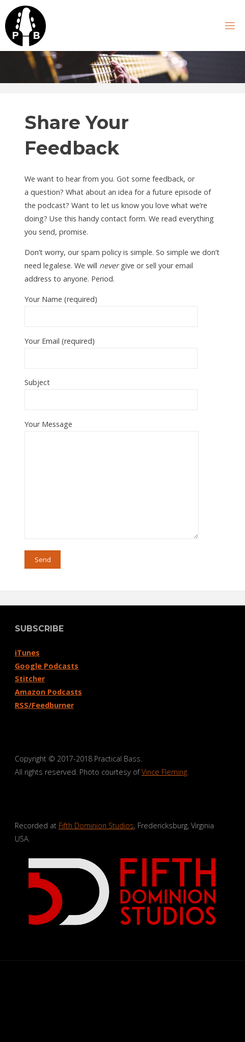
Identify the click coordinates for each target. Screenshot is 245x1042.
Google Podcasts (46, 666)
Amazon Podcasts (48, 692)
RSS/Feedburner (44, 705)
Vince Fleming (164, 772)
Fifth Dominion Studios (96, 825)
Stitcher (30, 678)
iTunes (27, 652)
